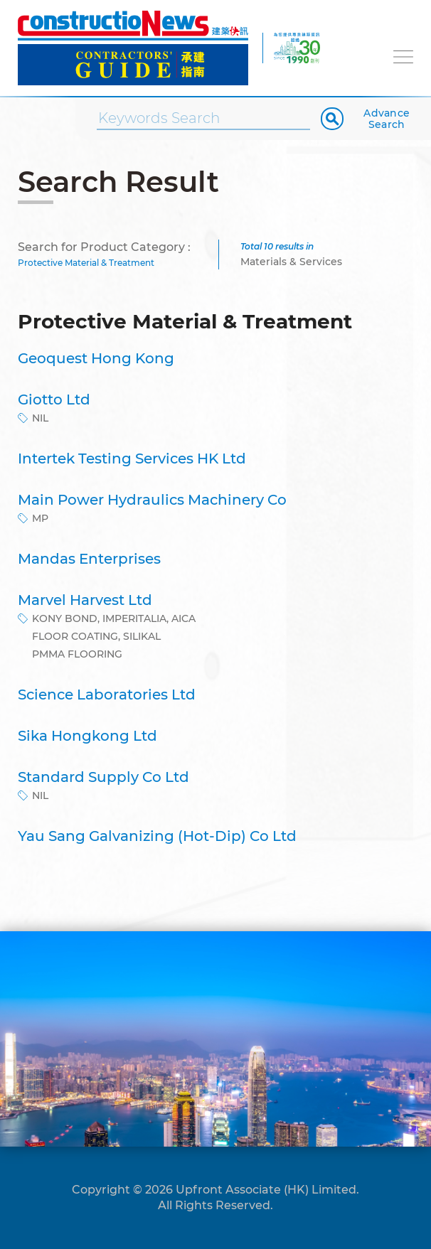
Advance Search (386, 119)
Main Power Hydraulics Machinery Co (152, 499)
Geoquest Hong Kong (96, 358)
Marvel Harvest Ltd (85, 600)
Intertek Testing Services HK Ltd (132, 458)
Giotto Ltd (54, 399)
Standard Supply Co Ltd (103, 777)
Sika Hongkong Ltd (87, 735)
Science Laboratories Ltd (107, 694)
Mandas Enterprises (89, 558)
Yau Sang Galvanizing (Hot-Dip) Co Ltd (157, 836)
